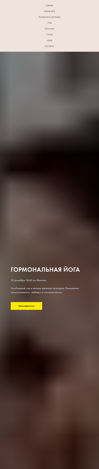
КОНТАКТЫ (49, 46)
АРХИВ (49, 40)
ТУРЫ (49, 23)
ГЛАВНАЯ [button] (49, 5)
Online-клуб (49, 11)
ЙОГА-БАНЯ (49, 29)
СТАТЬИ (49, 34)
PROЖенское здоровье (49, 17)
